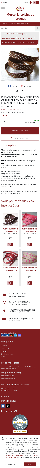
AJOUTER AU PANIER (20, 130)
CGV (3, 357)
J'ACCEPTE (30, 464)
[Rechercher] (37, 28)
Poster (20, 90)
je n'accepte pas (10, 464)
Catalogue (5, 348)
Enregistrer (26, 86)
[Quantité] (5, 122)
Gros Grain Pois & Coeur (11, 109)
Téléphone (5, 396)
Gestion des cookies (7, 376)
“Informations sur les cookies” (14, 455)
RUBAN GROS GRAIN (8, 38)
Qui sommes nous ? (7, 354)
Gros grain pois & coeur (25, 38)
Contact (25, 2)
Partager (13, 86)
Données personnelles (8, 379)
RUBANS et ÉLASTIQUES (18, 34)
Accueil (5, 34)
